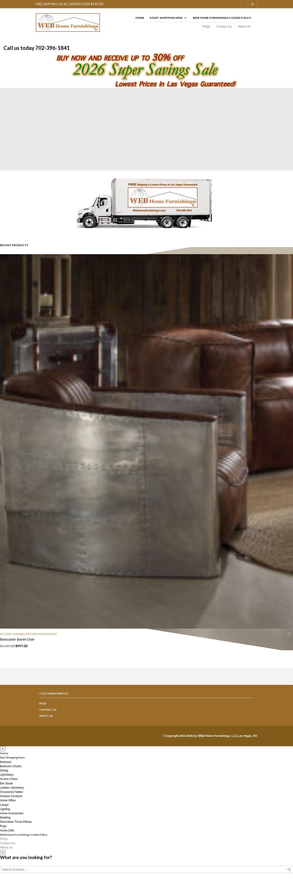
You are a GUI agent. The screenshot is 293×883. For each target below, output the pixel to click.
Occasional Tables (11, 794)
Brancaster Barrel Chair (17, 642)
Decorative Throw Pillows (16, 824)
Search (289, 872)
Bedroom (6, 764)
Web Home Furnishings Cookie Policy (222, 19)
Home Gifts (7, 833)
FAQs (206, 28)
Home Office (8, 803)
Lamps (4, 807)
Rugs (3, 829)
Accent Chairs (12, 636)
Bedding (5, 820)
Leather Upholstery (41, 636)
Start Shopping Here (166, 19)
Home (139, 19)
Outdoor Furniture (11, 799)
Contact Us (224, 28)
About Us (244, 28)
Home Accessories (11, 816)
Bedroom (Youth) (10, 769)
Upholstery (6, 777)
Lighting (5, 811)
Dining (4, 773)
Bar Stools (6, 786)
